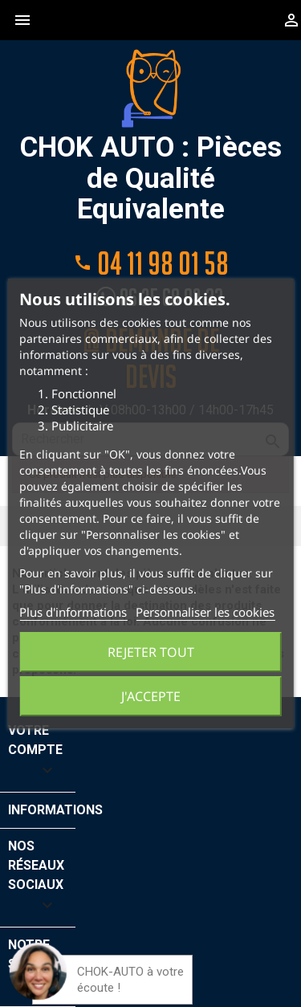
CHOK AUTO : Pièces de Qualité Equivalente (151, 137)
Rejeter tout (151, 652)
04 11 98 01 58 (151, 262)
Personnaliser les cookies (205, 612)
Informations (55, 809)
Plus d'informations (73, 612)
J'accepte (151, 696)
